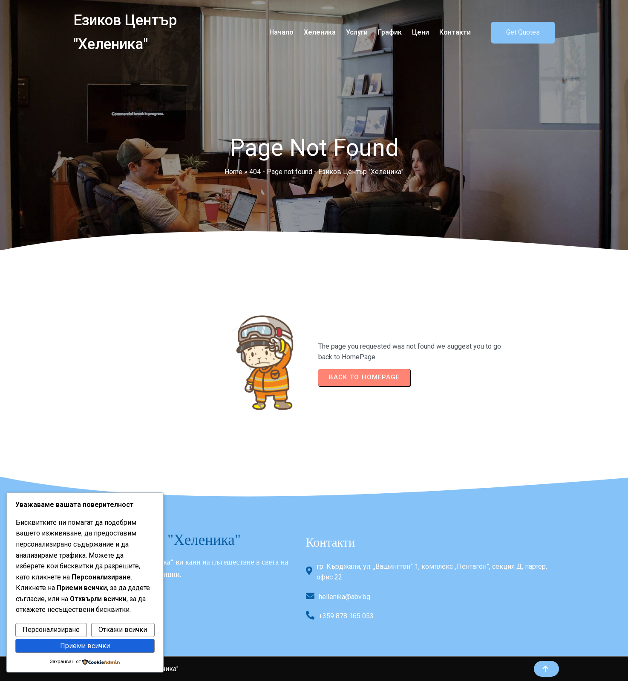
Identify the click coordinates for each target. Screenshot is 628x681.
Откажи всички (122, 630)
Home (233, 172)
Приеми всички (85, 646)
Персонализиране (51, 630)
